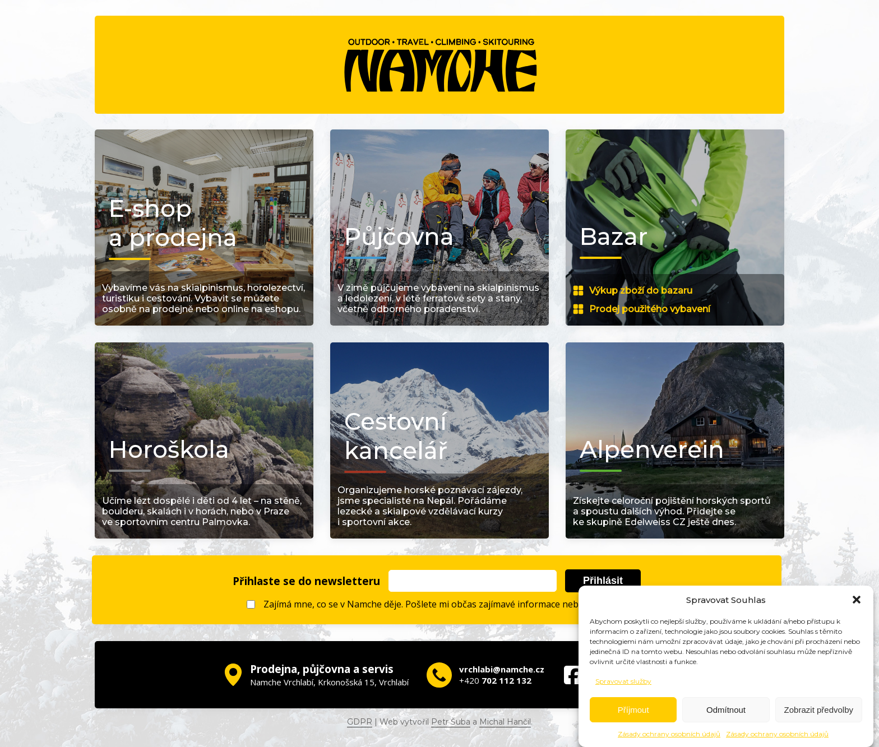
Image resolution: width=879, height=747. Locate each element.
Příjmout (633, 709)
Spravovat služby (623, 681)
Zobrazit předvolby (818, 709)
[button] (856, 599)
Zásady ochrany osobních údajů (669, 734)
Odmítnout (726, 709)
